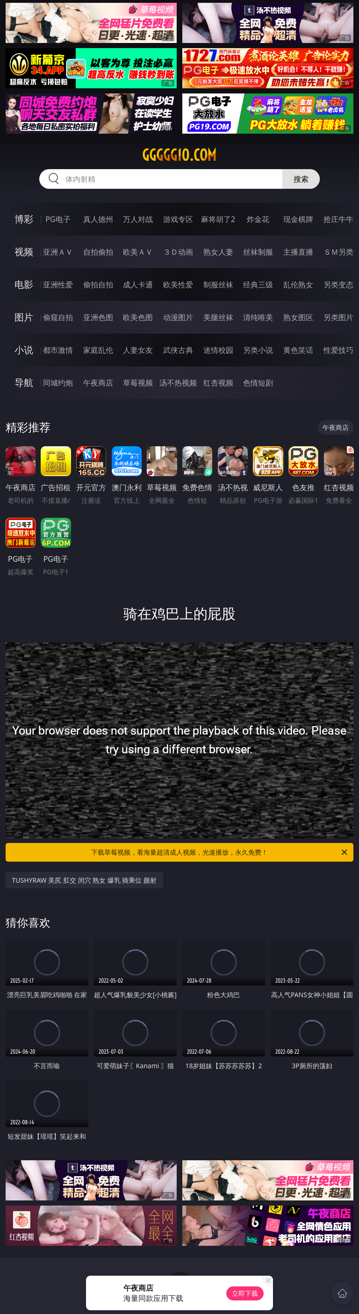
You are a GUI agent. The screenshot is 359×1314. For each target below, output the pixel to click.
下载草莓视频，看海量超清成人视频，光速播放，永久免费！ (220, 852)
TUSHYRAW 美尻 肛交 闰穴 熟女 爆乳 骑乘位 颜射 (84, 880)
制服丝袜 (218, 284)
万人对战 (138, 219)
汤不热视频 (178, 383)
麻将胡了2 (218, 219)
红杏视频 (218, 383)
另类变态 (338, 284)
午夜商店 (98, 383)
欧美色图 (138, 317)
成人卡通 (138, 284)
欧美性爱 (178, 284)
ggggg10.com (179, 155)
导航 (23, 382)
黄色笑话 (298, 350)
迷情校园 (218, 350)
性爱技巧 (338, 350)
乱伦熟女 (298, 284)
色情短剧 (258, 383)
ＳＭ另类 (338, 252)
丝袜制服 (258, 252)
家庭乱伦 (98, 350)
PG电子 (57, 219)
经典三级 (258, 284)
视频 (23, 251)
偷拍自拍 (98, 284)
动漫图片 (178, 317)
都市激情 (58, 350)
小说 (23, 349)
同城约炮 (58, 383)
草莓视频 (138, 383)
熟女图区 (298, 317)
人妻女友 (138, 350)
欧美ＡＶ (138, 252)
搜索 (301, 179)
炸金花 (258, 219)
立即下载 (245, 1293)
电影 (23, 284)
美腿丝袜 (218, 317)
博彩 (23, 219)
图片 (23, 317)
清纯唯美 (258, 317)
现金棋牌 (298, 219)
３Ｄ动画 (178, 252)
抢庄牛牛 (338, 219)
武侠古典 (178, 350)
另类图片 (338, 317)
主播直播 (298, 252)
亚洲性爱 (58, 284)
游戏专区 (178, 219)
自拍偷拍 (98, 252)
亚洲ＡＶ (58, 252)
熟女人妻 (218, 252)
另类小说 (258, 350)
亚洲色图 (98, 317)
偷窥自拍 (58, 317)
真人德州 (98, 219)
